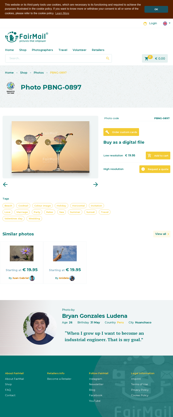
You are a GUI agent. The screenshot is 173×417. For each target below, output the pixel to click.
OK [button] (156, 9)
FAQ (8, 389)
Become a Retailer (59, 378)
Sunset (90, 212)
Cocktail (23, 205)
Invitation (96, 205)
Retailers (98, 49)
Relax (49, 212)
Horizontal (78, 205)
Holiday (61, 205)
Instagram (95, 378)
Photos (39, 72)
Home (9, 49)
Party (37, 212)
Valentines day (13, 218)
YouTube (95, 400)
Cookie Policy (139, 395)
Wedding (34, 218)
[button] (166, 23)
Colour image (42, 205)
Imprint (136, 378)
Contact (10, 395)
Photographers (42, 49)
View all (160, 233)
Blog (92, 389)
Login (153, 23)
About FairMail (14, 378)
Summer (75, 212)
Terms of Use (139, 384)
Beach (8, 205)
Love (7, 212)
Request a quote (154, 169)
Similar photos (18, 233)
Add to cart (157, 155)
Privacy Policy (140, 389)
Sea (61, 212)
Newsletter (96, 384)
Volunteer (79, 49)
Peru (120, 322)
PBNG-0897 (58, 72)
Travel (62, 49)
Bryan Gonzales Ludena (94, 315)
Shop (23, 49)
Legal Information (142, 373)
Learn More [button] (62, 13)
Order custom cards (121, 132)
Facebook (95, 395)
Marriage (22, 212)
